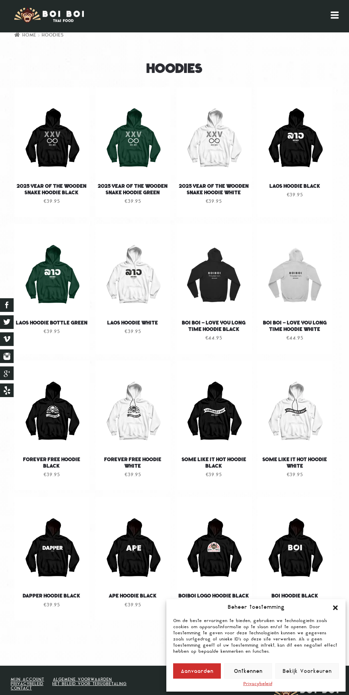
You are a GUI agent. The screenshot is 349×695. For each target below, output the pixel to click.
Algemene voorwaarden (82, 679)
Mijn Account (27, 679)
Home (29, 35)
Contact (21, 688)
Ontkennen (248, 671)
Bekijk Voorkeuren (307, 671)
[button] (335, 607)
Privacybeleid (257, 684)
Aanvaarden (197, 671)
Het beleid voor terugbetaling (89, 684)
